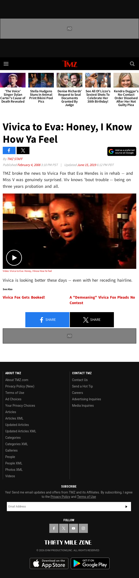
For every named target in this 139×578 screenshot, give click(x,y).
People (10, 457)
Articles (10, 412)
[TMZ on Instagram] (83, 528)
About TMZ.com (16, 380)
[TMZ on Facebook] (53, 528)
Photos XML (14, 470)
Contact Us (80, 380)
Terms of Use (14, 393)
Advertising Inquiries (86, 399)
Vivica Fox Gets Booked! (24, 297)
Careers (77, 393)
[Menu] (6, 63)
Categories (13, 437)
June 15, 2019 (87, 165)
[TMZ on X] (63, 528)
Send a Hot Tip (82, 386)
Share (47, 320)
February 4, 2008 (29, 165)
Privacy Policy (60, 497)
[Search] (132, 63)
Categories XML (16, 444)
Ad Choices (13, 399)
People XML (13, 463)
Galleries (11, 450)
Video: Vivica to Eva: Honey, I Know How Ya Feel (27, 271)
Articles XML (14, 418)
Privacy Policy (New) (19, 386)
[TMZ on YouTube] (73, 528)
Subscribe (126, 506)
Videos (10, 476)
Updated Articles (17, 425)
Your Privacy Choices (20, 405)
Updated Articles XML (20, 431)
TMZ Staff (14, 159)
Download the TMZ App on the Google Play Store (90, 563)
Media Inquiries (83, 405)
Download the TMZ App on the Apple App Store (49, 563)
